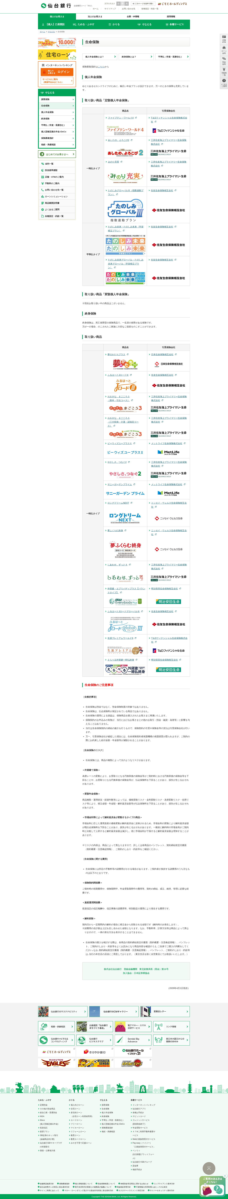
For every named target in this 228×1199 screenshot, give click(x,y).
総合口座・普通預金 (48, 1112)
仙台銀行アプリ (139, 1109)
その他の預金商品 (47, 1109)
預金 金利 (224, 61)
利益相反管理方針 (124, 1187)
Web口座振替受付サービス (144, 1139)
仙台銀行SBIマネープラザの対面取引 (51, 1145)
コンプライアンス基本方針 (164, 1184)
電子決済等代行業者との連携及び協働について (93, 1187)
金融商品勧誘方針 (47, 1184)
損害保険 (45, 99)
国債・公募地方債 (47, 1150)
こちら (101, 66)
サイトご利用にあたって (49, 1190)
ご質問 (224, 83)
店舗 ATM (224, 39)
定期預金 (44, 1105)
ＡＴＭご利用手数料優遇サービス (144, 1133)
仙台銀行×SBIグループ (142, 1162)
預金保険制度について (106, 1184)
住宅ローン (75, 1109)
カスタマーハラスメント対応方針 (132, 1190)
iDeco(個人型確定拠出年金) (49, 1122)
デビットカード (139, 1116)
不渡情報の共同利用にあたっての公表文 (151, 1187)
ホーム (95, 9)
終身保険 (45, 118)
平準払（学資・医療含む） (170, 57)
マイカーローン (77, 1128)
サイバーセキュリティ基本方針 (162, 1190)
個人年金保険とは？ (94, 57)
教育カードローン (78, 1139)
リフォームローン (78, 1131)
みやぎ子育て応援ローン (81, 1143)
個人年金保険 (47, 112)
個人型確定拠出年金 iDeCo (53, 131)
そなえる (51, 32)
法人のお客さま (95, 16)
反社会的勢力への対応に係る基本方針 (55, 1187)
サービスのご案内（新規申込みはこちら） (52, 80)
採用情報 (171, 16)
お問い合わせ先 (128, 9)
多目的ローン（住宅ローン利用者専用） (82, 1114)
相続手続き (137, 1169)
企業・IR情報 (133, 16)
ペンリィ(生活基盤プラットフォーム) (143, 1154)
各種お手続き (138, 1112)
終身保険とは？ (129, 57)
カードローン (76, 1120)
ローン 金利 (224, 50)
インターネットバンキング (144, 1105)
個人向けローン (77, 1105)
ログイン (56, 72)
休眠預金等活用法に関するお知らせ (134, 1184)
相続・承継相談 (48, 144)
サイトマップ (110, 9)
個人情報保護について (83, 1184)
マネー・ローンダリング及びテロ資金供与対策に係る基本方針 (88, 1190)
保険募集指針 (47, 138)
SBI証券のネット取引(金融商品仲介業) (49, 1137)
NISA (42, 1116)
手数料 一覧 (224, 72)
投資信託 (44, 1128)
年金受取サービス (140, 1128)
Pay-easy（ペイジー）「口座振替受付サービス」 (144, 1145)
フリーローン (76, 1124)
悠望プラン (44, 1131)
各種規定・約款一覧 (149, 9)
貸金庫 (135, 1166)
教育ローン (75, 1135)
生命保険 (45, 105)
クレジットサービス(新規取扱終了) (141, 1122)
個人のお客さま (57, 16)
